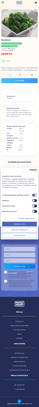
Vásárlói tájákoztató (19, 357)
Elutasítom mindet (19, 235)
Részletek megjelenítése (26, 218)
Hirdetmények (19, 361)
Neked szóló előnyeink (19, 326)
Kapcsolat (19, 321)
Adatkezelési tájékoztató (19, 370)
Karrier (19, 338)
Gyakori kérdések (19, 366)
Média (19, 334)
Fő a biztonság (19, 330)
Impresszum (19, 353)
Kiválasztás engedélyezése (19, 229)
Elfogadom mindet (19, 224)
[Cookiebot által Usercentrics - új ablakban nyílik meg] (29, 170)
